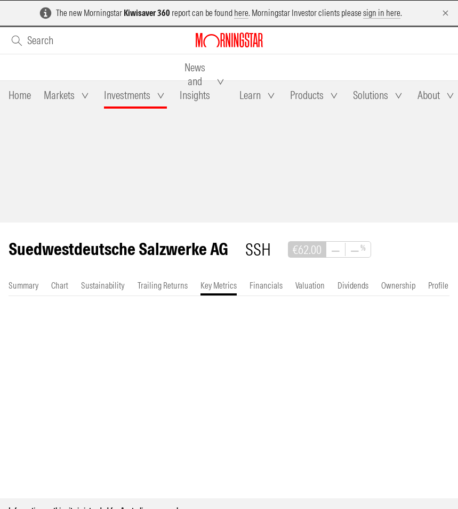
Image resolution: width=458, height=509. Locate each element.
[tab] (20, 95)
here (241, 12)
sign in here (381, 12)
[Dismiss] (445, 13)
